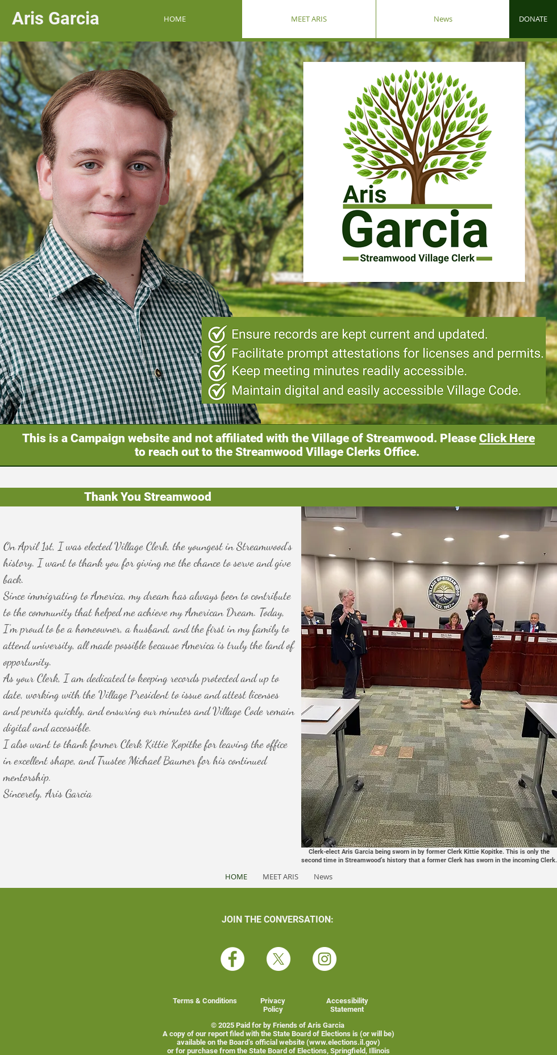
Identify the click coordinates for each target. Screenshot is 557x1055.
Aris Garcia (58, 18)
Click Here (507, 438)
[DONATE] (533, 19)
